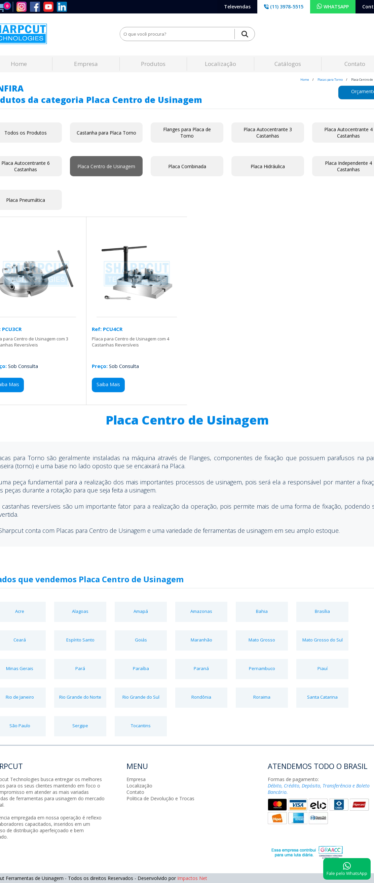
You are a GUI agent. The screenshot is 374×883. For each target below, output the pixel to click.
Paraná (201, 668)
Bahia (262, 611)
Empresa (86, 64)
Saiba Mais (108, 384)
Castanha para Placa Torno (106, 133)
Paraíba (141, 668)
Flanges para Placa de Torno (187, 132)
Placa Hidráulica (268, 166)
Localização (220, 64)
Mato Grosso (262, 640)
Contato (135, 792)
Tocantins (141, 726)
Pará (80, 668)
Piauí (322, 668)
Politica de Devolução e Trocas (160, 798)
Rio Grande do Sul (140, 697)
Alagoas (80, 611)
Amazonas (201, 611)
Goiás (141, 640)
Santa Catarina (322, 697)
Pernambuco (262, 668)
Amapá (141, 611)
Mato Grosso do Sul (322, 640)
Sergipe (80, 726)
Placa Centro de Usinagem (106, 166)
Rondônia (201, 697)
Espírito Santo (80, 640)
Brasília (322, 611)
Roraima (261, 697)
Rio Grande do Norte (80, 697)
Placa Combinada (187, 166)
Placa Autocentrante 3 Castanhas (268, 132)
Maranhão (201, 640)
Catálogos (287, 64)
